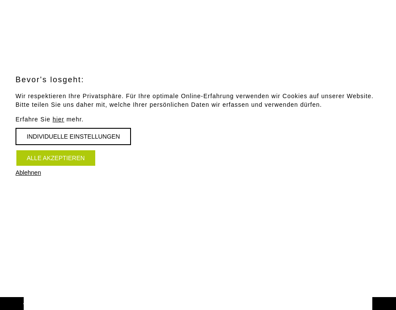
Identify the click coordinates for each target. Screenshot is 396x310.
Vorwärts (21, 299)
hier (58, 119)
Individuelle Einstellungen (73, 136)
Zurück (393, 299)
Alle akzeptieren (56, 158)
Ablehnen (28, 172)
